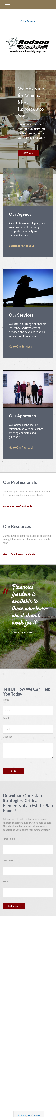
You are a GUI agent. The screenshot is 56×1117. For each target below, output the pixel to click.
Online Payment (28, 21)
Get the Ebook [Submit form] (14, 906)
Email (6, 718)
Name (6, 699)
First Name (9, 838)
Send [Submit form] (13, 771)
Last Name (9, 860)
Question (7, 736)
